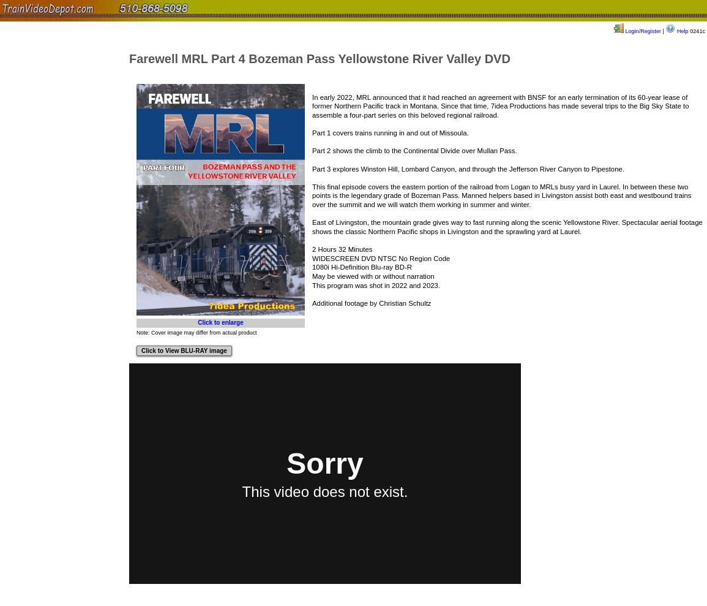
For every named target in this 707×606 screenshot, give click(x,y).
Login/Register (637, 31)
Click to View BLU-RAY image (184, 350)
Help (676, 31)
